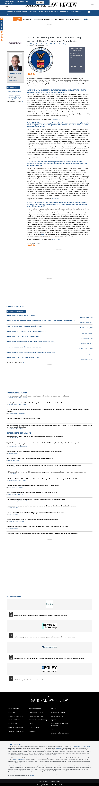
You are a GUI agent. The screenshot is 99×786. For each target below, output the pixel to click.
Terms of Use (77, 746)
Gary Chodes (11, 428)
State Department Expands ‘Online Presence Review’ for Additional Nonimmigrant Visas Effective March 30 (41, 506)
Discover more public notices (14, 362)
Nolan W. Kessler (12, 494)
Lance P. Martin (12, 420)
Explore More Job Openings (14, 101)
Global (31, 723)
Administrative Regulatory (76, 55)
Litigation (53, 720)
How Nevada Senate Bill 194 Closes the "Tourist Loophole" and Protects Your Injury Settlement (38, 396)
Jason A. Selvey (22, 480)
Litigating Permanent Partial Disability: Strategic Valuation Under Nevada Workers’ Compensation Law (40, 403)
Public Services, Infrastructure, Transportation (59, 724)
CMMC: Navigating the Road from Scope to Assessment (33, 680)
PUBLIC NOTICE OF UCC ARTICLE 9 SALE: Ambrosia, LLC (24, 326)
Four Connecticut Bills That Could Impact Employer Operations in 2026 (30, 458)
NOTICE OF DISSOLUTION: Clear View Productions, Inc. (24, 347)
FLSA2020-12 (56, 158)
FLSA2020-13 (55, 198)
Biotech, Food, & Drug (14, 720)
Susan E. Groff (12, 473)
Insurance (53, 708)
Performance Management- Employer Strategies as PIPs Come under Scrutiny (32, 492)
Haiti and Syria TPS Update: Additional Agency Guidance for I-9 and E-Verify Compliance (35, 513)
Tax (52, 729)
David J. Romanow (13, 514)
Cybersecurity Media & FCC (16, 731)
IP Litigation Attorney (14, 95)
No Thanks (40, 2)
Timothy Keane (20, 428)
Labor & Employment (57, 716)
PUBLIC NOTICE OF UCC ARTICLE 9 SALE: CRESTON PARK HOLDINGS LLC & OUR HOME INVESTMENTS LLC (41, 321)
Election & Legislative (35, 708)
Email (11, 76)
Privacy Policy (86, 746)
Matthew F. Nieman (22, 446)
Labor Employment (74, 53)
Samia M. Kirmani (12, 501)
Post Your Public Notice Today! (16, 311)
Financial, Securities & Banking (38, 720)
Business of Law (12, 723)
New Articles (1, 25)
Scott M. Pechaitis (22, 501)
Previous (85, 19)
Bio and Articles (12, 80)
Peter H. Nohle (12, 467)
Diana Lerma (11, 487)
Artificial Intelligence (13, 708)
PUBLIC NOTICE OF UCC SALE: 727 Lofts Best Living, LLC (25, 336)
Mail (75, 66)
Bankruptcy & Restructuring (15, 716)
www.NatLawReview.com (14, 749)
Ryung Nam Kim (21, 438)
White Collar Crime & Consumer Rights (60, 734)
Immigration (32, 731)
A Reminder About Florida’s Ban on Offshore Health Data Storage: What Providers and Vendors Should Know (42, 533)
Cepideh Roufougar (20, 521)
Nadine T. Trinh (12, 438)
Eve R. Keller (21, 494)
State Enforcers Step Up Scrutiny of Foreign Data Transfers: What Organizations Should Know (37, 526)
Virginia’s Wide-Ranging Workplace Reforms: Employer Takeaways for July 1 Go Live (34, 451)
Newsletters (43, 11)
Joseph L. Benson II (13, 397)
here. (42, 234)
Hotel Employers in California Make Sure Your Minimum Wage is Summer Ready (33, 485)
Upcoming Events (14, 596)
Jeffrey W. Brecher (15, 73)
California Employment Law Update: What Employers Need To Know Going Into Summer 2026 (44, 637)
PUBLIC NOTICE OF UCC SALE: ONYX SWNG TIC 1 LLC (24, 357)
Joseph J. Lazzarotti (13, 528)
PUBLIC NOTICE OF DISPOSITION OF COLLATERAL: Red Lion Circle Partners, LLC (32, 342)
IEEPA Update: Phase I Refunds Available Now (48, 19)
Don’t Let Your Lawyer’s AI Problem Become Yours (23, 418)
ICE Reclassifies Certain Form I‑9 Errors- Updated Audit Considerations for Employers (35, 436)
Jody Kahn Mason (12, 480)
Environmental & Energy (36, 712)
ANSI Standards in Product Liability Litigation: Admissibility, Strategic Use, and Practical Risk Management (49, 658)
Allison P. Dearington (13, 460)
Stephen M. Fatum (13, 413)
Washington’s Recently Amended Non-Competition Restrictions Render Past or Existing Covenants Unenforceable (44, 465)
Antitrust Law (11, 712)
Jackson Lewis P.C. (46, 44)
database (58, 748)
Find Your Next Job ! (13, 87)
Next (87, 19)
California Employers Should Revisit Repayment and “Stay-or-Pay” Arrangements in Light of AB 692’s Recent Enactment (46, 472)
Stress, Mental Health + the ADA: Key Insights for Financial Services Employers (32, 519)
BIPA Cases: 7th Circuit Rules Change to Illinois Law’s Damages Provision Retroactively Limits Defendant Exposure (44, 479)
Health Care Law (34, 727)
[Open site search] (89, 12)
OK (34, 2)
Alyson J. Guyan (12, 446)
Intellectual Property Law (58, 712)
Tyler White (11, 521)
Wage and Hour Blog (60, 44)
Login (92, 5)
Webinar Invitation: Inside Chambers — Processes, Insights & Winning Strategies (41, 615)
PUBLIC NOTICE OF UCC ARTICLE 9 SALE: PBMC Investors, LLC (26, 331)
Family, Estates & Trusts (36, 716)
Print (72, 66)
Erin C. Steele (22, 413)
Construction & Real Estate (15, 727)
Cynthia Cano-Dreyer (13, 507)
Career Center (62, 11)
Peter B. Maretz (20, 487)
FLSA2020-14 (56, 239)
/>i (81, 66)
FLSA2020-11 (56, 119)
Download (78, 66)
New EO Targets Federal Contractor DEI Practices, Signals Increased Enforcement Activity (36, 499)
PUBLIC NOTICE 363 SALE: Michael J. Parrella (21, 315)
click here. (32, 775)
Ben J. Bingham (23, 397)
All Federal (72, 57)
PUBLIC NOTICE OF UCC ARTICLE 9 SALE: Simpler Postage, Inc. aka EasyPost (31, 352)
